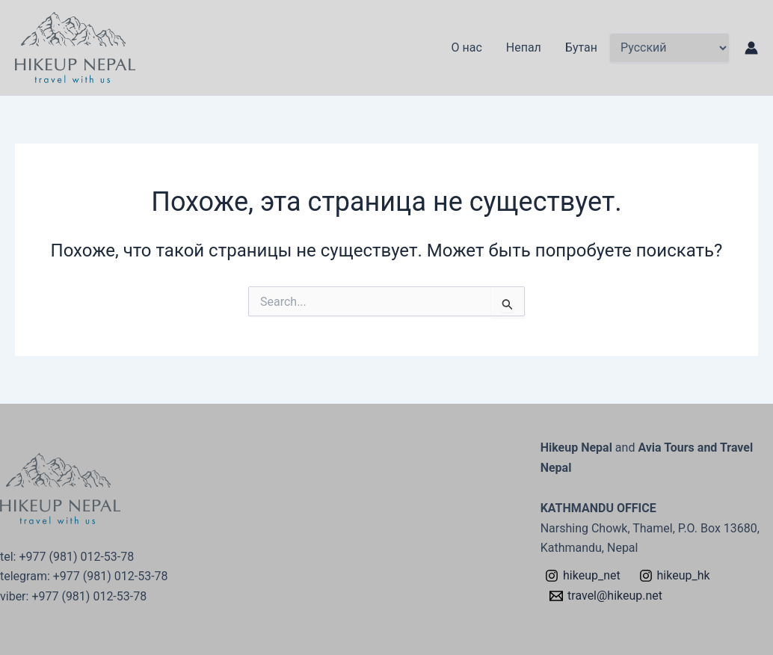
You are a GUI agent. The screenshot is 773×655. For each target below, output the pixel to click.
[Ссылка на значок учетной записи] (751, 48)
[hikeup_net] (583, 575)
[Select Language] (669, 48)
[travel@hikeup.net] (606, 596)
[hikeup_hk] (674, 575)
